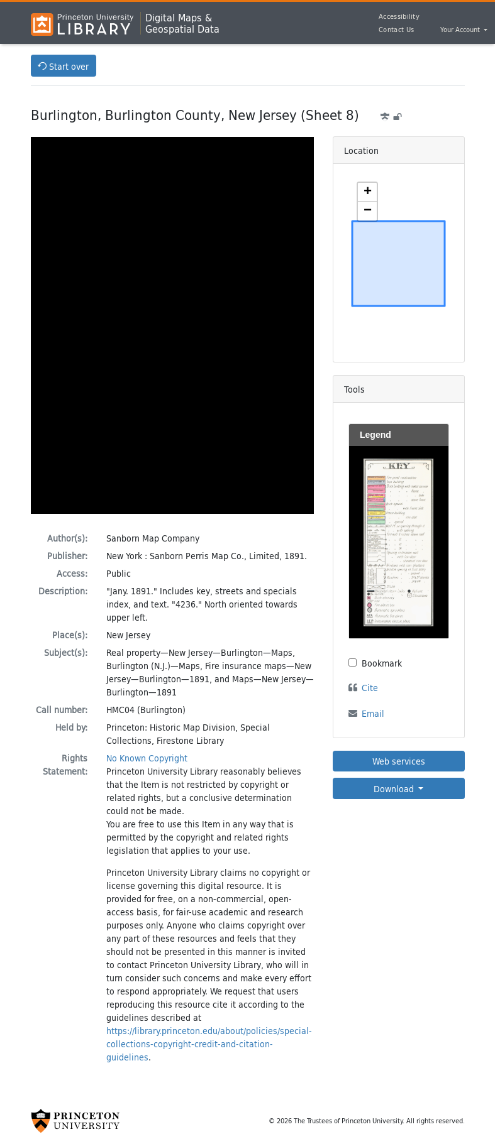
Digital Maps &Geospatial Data (182, 23)
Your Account (461, 30)
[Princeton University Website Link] (75, 1120)
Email (373, 713)
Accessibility (399, 16)
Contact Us (396, 30)
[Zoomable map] (398, 263)
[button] (367, 192)
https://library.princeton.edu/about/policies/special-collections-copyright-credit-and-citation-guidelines (209, 1044)
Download (395, 788)
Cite (370, 687)
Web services (398, 761)
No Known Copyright (146, 758)
